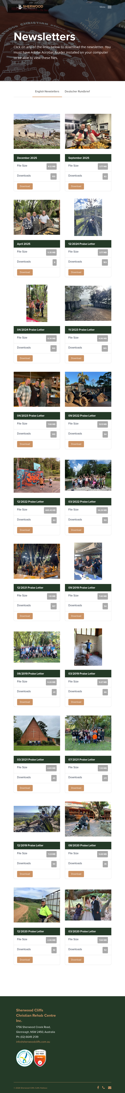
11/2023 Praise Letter (81, 329)
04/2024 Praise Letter (30, 329)
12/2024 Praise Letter (81, 244)
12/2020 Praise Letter (30, 931)
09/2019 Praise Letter (81, 587)
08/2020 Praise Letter (82, 845)
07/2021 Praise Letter (81, 759)
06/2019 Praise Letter (30, 673)
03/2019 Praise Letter (81, 673)
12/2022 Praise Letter (30, 501)
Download (25, 186)
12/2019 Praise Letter (30, 845)
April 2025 (23, 244)
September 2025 (78, 158)
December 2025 (27, 158)
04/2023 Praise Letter (30, 415)
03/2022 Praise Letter (82, 501)
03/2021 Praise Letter (30, 759)
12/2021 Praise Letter (30, 587)
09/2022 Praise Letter (82, 415)
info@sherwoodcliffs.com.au (33, 1042)
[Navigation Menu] (105, 6)
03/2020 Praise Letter (82, 931)
